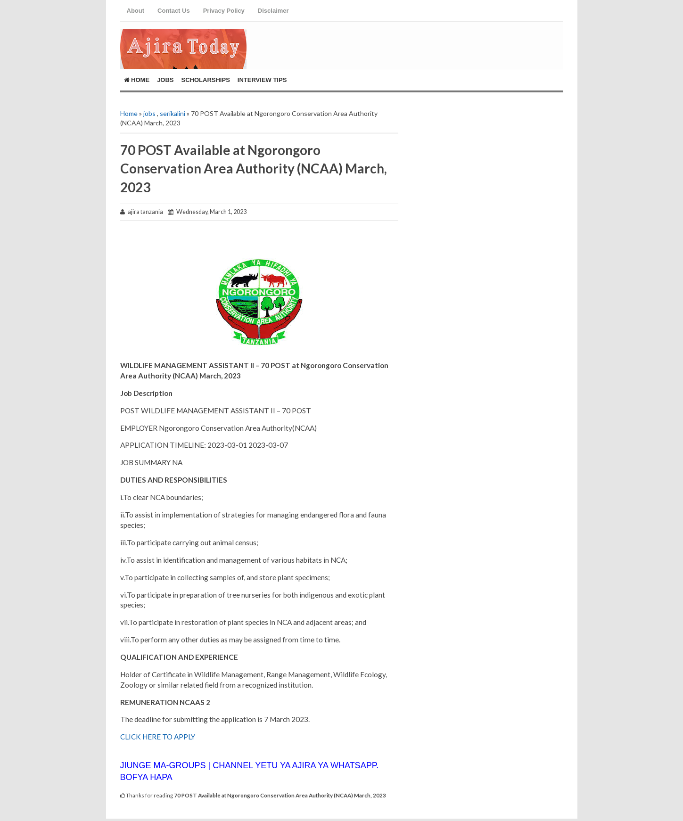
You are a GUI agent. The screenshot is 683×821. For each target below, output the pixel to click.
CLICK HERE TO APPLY (157, 736)
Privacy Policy (224, 10)
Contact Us (173, 10)
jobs (149, 113)
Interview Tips (262, 79)
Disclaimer (273, 10)
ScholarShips (205, 79)
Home (137, 79)
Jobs (165, 79)
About (136, 10)
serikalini (172, 113)
